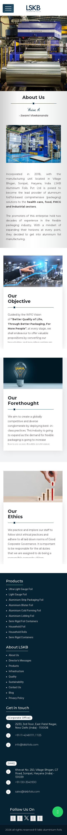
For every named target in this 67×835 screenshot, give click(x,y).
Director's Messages (20, 660)
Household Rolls (18, 632)
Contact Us (15, 687)
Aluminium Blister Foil (21, 605)
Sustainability (16, 682)
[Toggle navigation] (8, 8)
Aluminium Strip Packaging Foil (26, 599)
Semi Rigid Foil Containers (23, 621)
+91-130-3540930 (25, 782)
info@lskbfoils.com (26, 744)
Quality (12, 676)
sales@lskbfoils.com (27, 791)
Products (14, 665)
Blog (11, 692)
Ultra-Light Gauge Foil (21, 589)
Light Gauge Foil (18, 594)
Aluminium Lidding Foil (21, 615)
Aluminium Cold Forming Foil (25, 610)
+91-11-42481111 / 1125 (28, 735)
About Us (14, 655)
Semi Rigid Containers (21, 637)
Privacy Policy (16, 698)
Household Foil (17, 626)
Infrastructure (16, 671)
